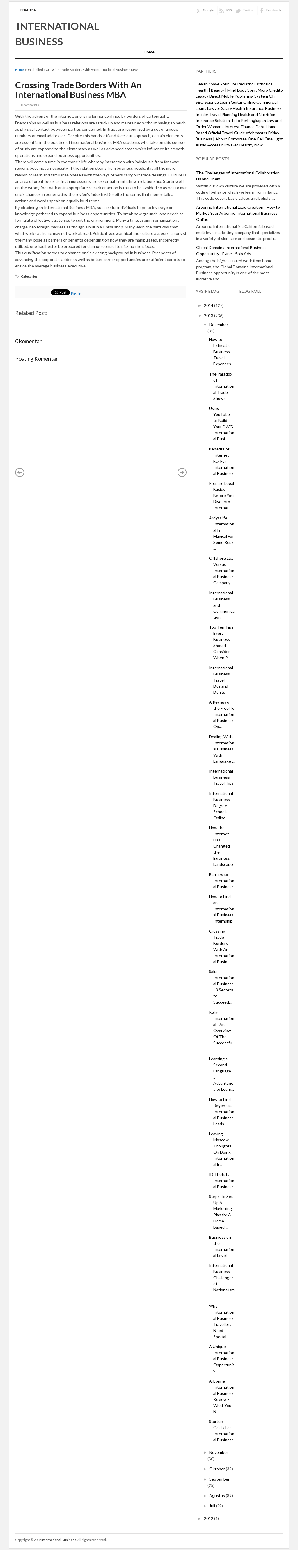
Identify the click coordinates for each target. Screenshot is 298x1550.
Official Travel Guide (226, 132)
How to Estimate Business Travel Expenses (220, 351)
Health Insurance (248, 108)
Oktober (217, 1468)
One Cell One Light (265, 138)
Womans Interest (223, 126)
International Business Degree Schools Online (221, 805)
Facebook (273, 10)
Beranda (28, 10)
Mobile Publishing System (244, 96)
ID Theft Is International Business (221, 1180)
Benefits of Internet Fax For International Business (221, 461)
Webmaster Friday (262, 132)
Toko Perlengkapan (248, 120)
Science (212, 102)
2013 (209, 315)
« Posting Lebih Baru (19, 472)
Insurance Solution (213, 120)
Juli (212, 1505)
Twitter (248, 10)
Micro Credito (270, 89)
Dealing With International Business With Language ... (222, 749)
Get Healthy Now (247, 144)
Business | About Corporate (221, 138)
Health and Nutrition (256, 114)
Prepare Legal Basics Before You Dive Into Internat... (221, 495)
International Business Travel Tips (221, 777)
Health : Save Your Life (216, 83)
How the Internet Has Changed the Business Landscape (221, 846)
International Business (58, 1540)
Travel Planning (223, 114)
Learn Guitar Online (238, 102)
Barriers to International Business (221, 880)
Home (149, 51)
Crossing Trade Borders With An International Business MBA (78, 90)
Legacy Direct (208, 96)
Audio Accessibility (213, 144)
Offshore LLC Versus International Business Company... (221, 570)
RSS (229, 10)
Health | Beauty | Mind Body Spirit (226, 89)
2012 (209, 1518)
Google (208, 10)
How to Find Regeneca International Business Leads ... (221, 1111)
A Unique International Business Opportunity (221, 1358)
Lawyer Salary (219, 108)
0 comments (30, 105)
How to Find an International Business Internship (221, 908)
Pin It (76, 293)
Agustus (217, 1495)
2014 (209, 305)
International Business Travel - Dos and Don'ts (221, 680)
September (219, 1478)
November (218, 1452)
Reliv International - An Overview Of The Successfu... (221, 1030)
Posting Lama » (182, 472)
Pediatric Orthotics (254, 83)
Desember (218, 324)
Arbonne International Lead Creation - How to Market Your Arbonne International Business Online (238, 213)
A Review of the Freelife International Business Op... (221, 714)
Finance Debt (253, 126)
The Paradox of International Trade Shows (221, 386)
